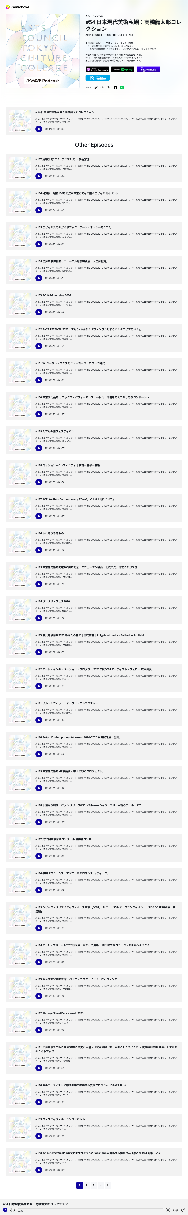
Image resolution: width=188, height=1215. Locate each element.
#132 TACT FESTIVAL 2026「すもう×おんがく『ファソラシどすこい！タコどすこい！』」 (89, 329)
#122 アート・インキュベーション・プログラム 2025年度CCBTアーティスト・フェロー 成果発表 (93, 669)
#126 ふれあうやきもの (49, 533)
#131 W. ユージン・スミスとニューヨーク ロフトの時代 (70, 363)
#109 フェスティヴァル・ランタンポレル (60, 1119)
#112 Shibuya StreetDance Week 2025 (59, 1013)
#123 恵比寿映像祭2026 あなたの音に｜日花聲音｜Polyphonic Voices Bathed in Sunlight (89, 635)
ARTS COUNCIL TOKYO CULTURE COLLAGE (109, 35)
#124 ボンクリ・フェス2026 (52, 601)
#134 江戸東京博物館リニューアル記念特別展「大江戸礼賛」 (72, 261)
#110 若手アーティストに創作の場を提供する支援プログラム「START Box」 (81, 1085)
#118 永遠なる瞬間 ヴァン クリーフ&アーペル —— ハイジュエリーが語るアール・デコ (88, 805)
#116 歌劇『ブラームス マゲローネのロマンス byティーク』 (72, 873)
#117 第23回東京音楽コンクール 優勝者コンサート (66, 839)
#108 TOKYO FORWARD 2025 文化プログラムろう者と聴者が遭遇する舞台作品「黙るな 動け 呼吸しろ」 (98, 1153)
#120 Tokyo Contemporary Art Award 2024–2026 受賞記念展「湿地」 (78, 737)
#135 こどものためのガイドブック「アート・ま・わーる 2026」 (74, 227)
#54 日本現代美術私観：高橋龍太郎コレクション (64, 112)
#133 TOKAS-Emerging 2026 (53, 295)
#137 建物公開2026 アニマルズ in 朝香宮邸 (62, 159)
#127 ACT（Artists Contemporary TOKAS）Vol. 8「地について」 (75, 499)
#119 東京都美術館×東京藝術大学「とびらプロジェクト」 (70, 771)
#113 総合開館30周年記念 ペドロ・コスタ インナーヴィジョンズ (76, 979)
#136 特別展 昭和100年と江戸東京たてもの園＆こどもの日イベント (76, 193)
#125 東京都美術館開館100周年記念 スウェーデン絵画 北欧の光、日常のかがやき (86, 567)
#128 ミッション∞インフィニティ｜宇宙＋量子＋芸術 (67, 465)
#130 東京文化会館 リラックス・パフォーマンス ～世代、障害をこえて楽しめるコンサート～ (92, 397)
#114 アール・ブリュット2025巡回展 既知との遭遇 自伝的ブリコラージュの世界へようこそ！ (93, 945)
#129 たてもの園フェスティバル (54, 431)
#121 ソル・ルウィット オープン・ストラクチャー (66, 703)
